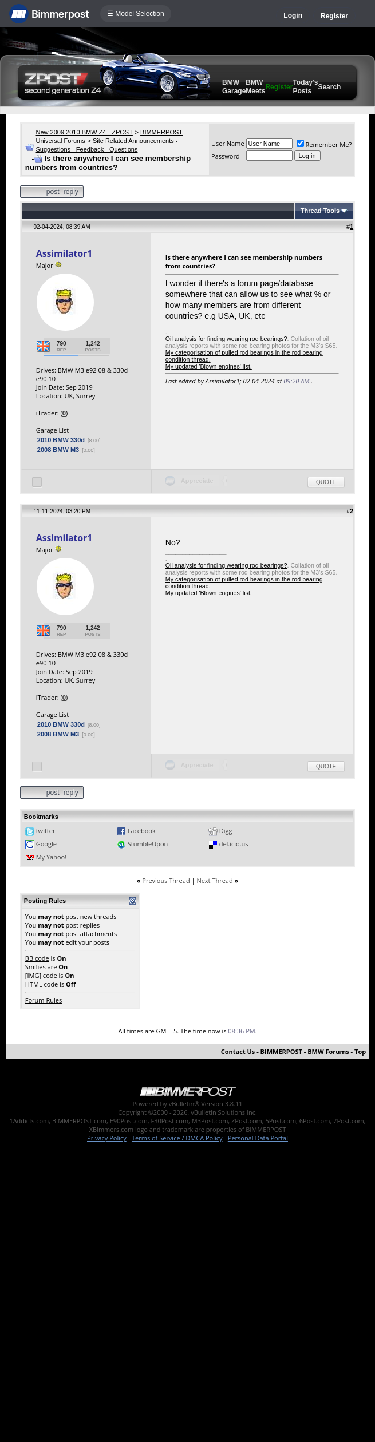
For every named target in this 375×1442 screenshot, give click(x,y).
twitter (46, 830)
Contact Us (238, 1051)
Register (334, 16)
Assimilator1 (64, 253)
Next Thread (214, 880)
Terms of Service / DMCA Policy (177, 1138)
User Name (227, 143)
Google (46, 843)
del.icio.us (233, 843)
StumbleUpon (148, 843)
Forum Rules (43, 1000)
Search (329, 87)
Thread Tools (320, 210)
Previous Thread (166, 880)
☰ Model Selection (135, 14)
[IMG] (33, 975)
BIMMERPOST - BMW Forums (304, 1051)
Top (360, 1051)
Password (225, 156)
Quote (326, 482)
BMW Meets (255, 86)
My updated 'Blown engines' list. (208, 366)
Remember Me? (324, 144)
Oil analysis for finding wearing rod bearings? (226, 338)
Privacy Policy (107, 1138)
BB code (37, 958)
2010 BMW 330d (61, 440)
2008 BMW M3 (58, 449)
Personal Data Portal (258, 1138)
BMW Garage (234, 86)
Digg (225, 830)
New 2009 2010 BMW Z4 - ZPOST (84, 132)
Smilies (35, 966)
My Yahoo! (51, 857)
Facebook (142, 830)
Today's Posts (305, 86)
